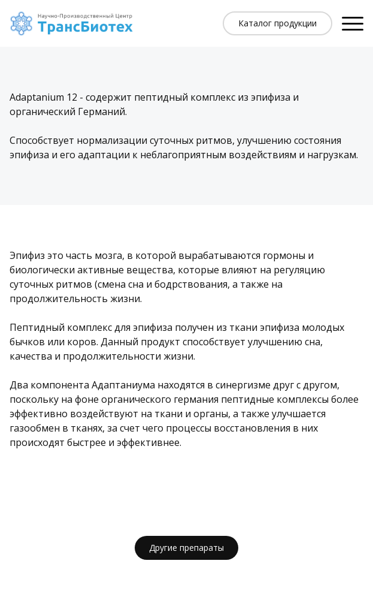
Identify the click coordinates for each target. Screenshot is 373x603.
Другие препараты (186, 547)
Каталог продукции (277, 23)
